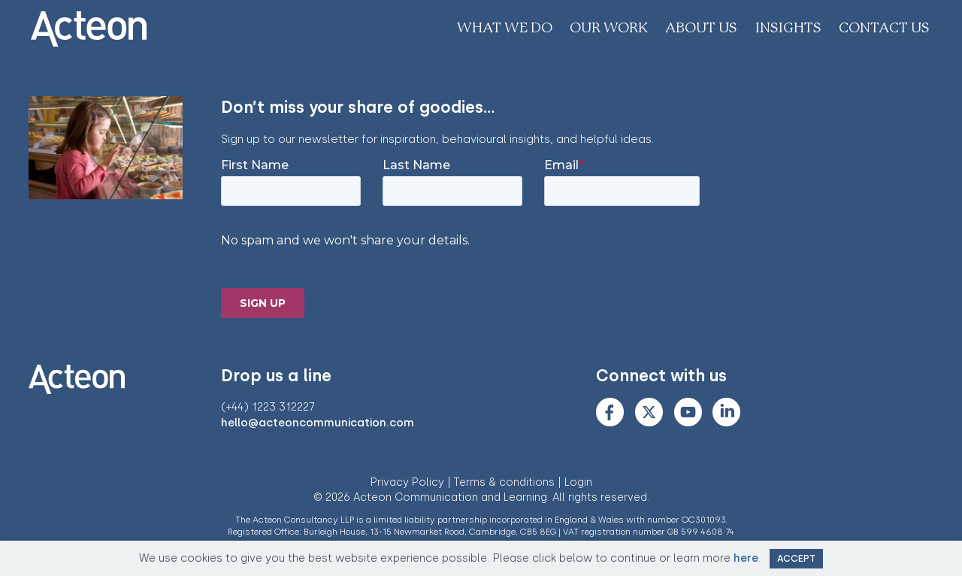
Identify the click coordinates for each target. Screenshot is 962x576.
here (746, 558)
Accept (796, 558)
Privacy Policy (407, 482)
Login (578, 482)
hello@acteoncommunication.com (317, 422)
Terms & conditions (504, 482)
